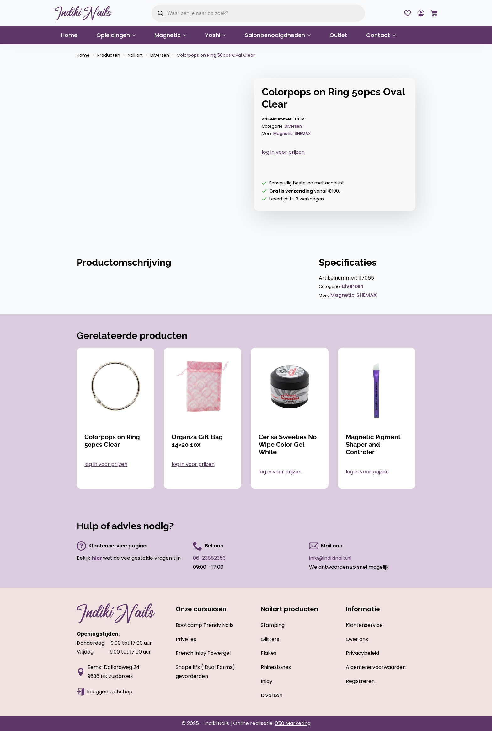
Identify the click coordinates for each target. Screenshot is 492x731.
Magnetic (167, 35)
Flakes (268, 653)
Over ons (357, 639)
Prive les (186, 639)
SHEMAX (303, 133)
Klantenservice (364, 625)
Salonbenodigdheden (275, 35)
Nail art (135, 55)
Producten (108, 55)
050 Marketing (293, 723)
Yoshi (212, 35)
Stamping (273, 625)
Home (69, 35)
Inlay (266, 681)
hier (97, 558)
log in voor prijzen (283, 152)
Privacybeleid (362, 653)
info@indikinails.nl (330, 558)
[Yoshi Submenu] (226, 35)
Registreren (360, 681)
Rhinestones (276, 667)
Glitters (270, 639)
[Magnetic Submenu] (187, 35)
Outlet (338, 35)
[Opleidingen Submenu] (136, 35)
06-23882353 (209, 558)
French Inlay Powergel (203, 653)
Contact (378, 35)
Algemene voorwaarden (376, 667)
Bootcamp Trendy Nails (204, 625)
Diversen (159, 55)
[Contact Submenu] (396, 35)
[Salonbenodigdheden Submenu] (311, 35)
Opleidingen (113, 35)
